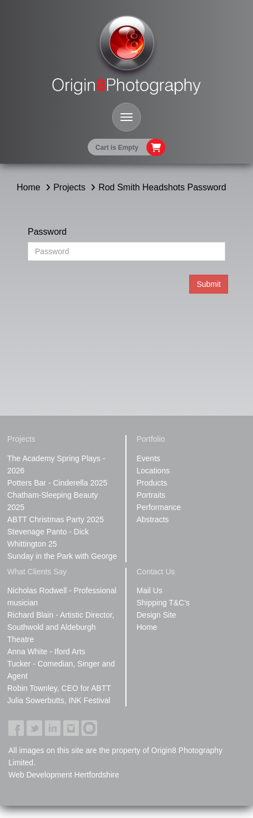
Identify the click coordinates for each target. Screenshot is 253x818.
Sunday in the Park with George (62, 556)
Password (47, 231)
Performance (158, 507)
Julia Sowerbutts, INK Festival (58, 700)
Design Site (156, 614)
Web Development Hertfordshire (63, 774)
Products (151, 482)
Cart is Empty (116, 148)
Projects (69, 187)
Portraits (150, 495)
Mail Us (149, 590)
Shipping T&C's (163, 602)
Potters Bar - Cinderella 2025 (57, 482)
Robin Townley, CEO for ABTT (59, 688)
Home (29, 187)
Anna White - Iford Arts (46, 651)
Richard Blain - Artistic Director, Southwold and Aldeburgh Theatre (60, 627)
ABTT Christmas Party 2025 (55, 519)
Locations (153, 470)
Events (148, 458)
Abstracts (152, 519)
